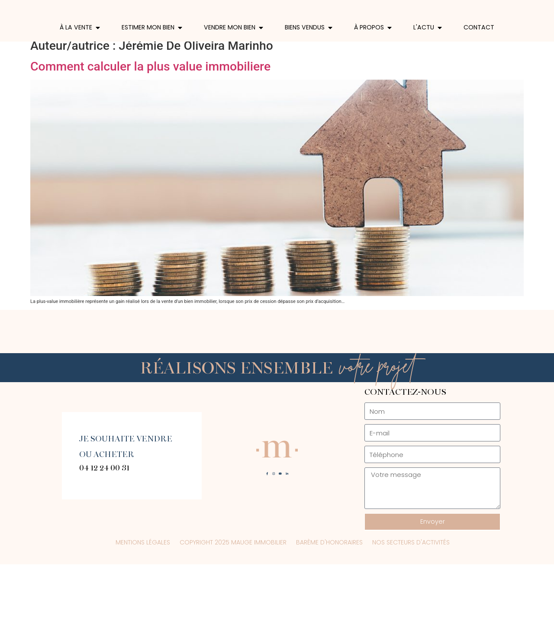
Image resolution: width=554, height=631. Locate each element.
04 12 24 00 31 (104, 534)
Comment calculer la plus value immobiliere (150, 133)
